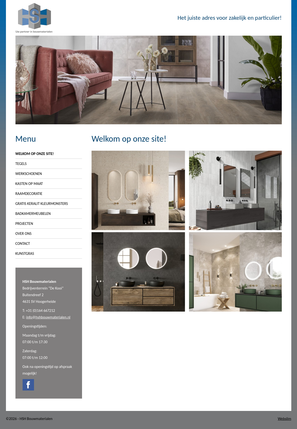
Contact (22, 243)
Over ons (23, 233)
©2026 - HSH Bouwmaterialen (29, 418)
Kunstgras (24, 253)
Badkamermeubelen (33, 213)
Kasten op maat (29, 183)
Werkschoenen (28, 173)
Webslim (284, 418)
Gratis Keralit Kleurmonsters (41, 203)
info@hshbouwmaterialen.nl (48, 317)
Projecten (24, 223)
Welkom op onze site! (34, 153)
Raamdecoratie (29, 193)
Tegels (21, 163)
